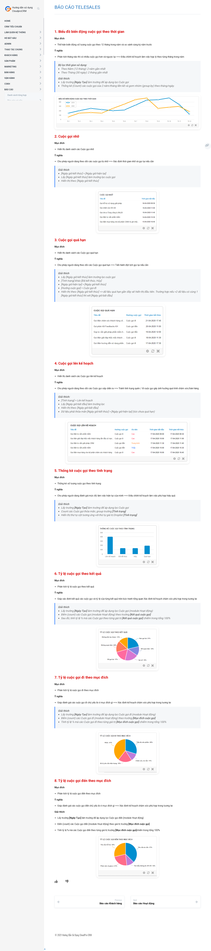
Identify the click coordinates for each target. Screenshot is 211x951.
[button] (40, 32)
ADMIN (7, 44)
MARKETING (10, 67)
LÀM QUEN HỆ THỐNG (15, 32)
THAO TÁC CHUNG (13, 49)
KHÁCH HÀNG (11, 55)
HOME (7, 21)
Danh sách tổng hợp (16, 95)
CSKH (7, 84)
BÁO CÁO (8, 89)
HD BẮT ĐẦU (10, 38)
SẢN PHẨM (9, 61)
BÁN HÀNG (9, 72)
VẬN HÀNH (9, 78)
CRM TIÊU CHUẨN (13, 26)
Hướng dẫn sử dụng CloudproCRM (22, 9)
